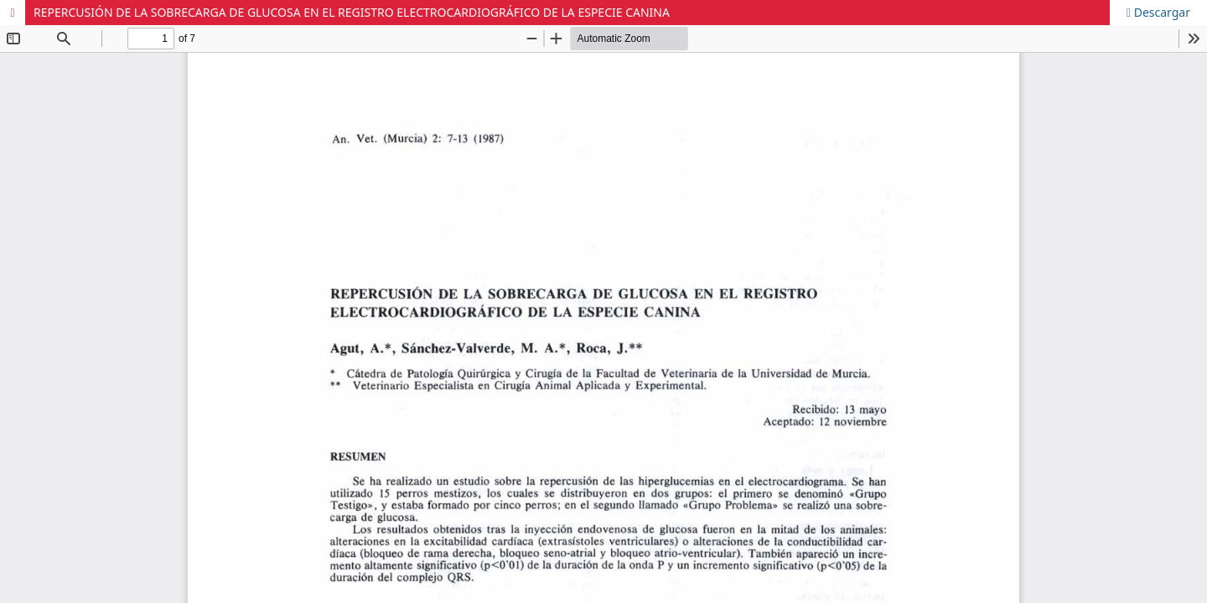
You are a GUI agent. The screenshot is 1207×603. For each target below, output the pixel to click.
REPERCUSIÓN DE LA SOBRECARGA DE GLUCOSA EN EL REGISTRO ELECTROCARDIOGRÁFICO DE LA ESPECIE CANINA (352, 12)
